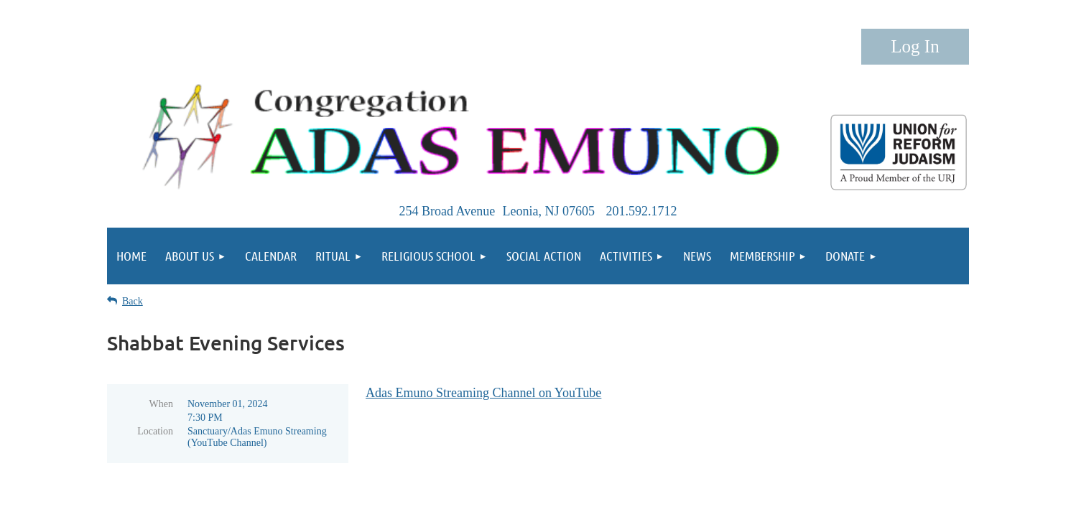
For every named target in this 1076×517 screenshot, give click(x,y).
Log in (915, 47)
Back (132, 301)
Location (155, 431)
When (161, 404)
